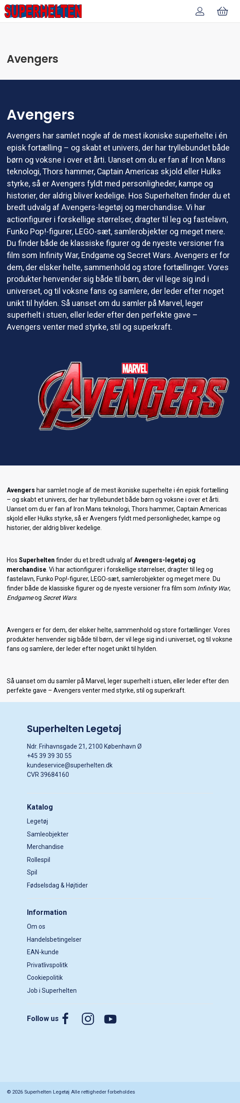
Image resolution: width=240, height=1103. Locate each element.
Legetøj (37, 821)
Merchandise (45, 846)
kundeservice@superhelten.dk (70, 765)
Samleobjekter (48, 834)
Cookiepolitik (45, 977)
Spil (32, 872)
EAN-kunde (43, 952)
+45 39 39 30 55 (49, 755)
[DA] (43, 11)
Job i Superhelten (52, 990)
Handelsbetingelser (54, 939)
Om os (36, 926)
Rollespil (38, 859)
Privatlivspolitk (47, 965)
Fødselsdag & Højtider (57, 885)
